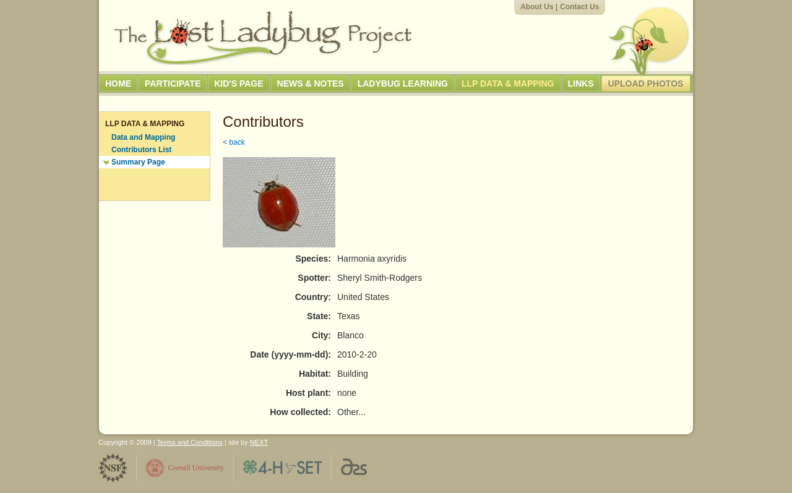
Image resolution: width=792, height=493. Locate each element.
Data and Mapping (143, 137)
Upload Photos (646, 83)
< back (234, 142)
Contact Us (579, 6)
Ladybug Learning (403, 83)
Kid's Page (238, 83)
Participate (172, 83)
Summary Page (138, 162)
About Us (536, 6)
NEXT (259, 442)
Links (581, 83)
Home (118, 83)
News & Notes (310, 83)
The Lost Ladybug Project (262, 38)
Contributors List (141, 149)
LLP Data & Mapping (508, 83)
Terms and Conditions (190, 442)
